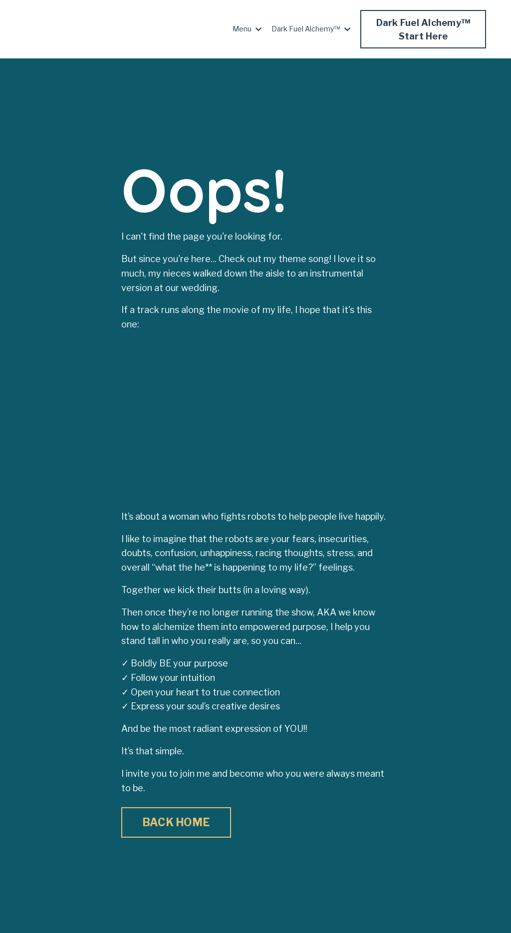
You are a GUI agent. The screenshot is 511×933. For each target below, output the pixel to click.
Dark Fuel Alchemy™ (310, 28)
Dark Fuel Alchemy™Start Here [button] (423, 29)
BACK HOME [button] (176, 822)
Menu (247, 28)
